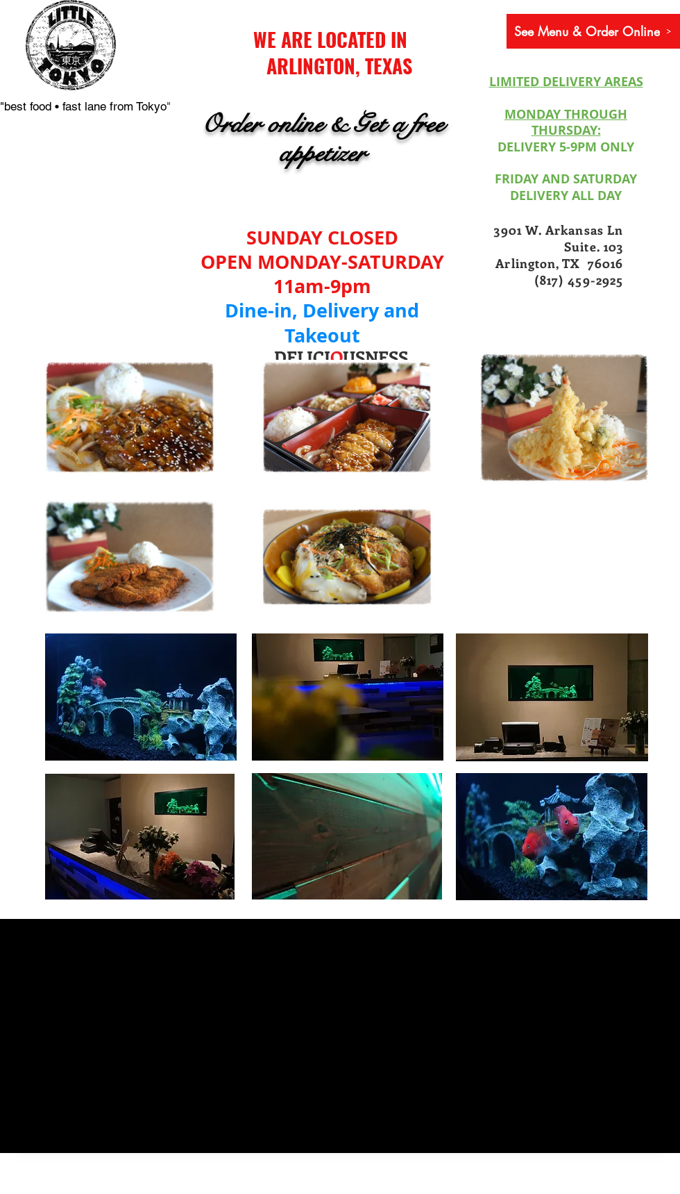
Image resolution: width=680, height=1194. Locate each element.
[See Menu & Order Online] (593, 31)
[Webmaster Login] (80, 1186)
